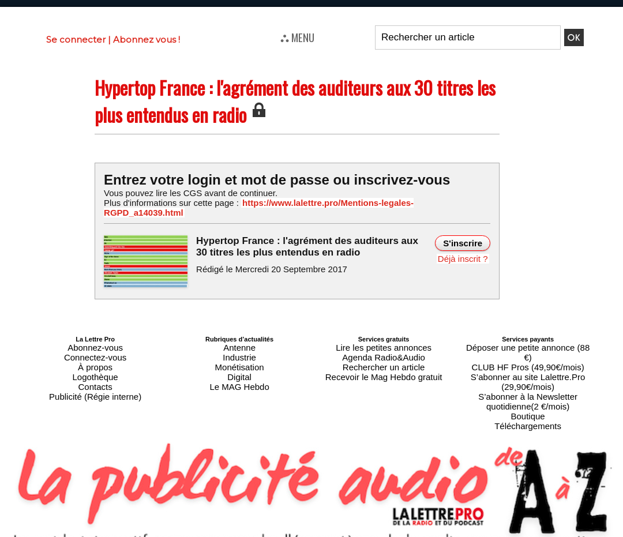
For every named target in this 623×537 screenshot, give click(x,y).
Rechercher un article (384, 349)
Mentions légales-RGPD (403, 524)
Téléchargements (528, 376)
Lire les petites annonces (383, 335)
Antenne (240, 335)
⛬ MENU (297, 37)
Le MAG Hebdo (239, 362)
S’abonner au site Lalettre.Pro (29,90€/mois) (528, 349)
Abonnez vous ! (146, 39)
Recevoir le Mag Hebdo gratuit (384, 355)
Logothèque (95, 355)
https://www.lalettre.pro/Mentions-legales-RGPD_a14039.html (342, 202)
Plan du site (283, 532)
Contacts (94, 362)
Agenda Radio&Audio (383, 342)
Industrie (239, 342)
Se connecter (76, 39)
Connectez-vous (95, 342)
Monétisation (239, 349)
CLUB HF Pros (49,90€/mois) (528, 342)
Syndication (339, 532)
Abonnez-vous (95, 335)
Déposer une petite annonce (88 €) (528, 335)
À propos (95, 349)
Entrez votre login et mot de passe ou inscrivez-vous (262, 179)
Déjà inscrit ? (465, 246)
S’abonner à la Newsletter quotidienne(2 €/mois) (527, 359)
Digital (240, 355)
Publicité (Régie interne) (95, 369)
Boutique (527, 369)
